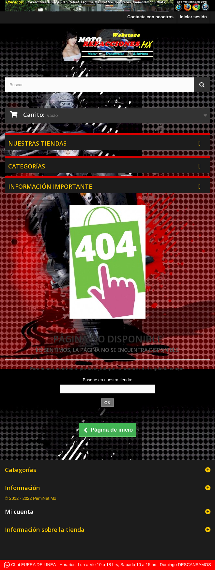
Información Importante (50, 186)
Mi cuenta (19, 511)
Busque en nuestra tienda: (107, 379)
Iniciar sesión (193, 16)
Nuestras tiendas (37, 143)
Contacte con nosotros (150, 16)
